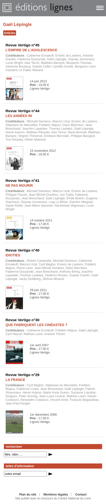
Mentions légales (56, 494)
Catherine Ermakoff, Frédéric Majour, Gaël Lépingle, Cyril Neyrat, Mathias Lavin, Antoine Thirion (52, 332)
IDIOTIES (13, 255)
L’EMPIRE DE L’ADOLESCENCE (31, 50)
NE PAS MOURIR (19, 185)
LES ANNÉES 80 (19, 116)
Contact (81, 494)
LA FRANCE (15, 380)
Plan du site (27, 494)
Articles (9, 33)
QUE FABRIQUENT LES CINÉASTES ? (36, 325)
